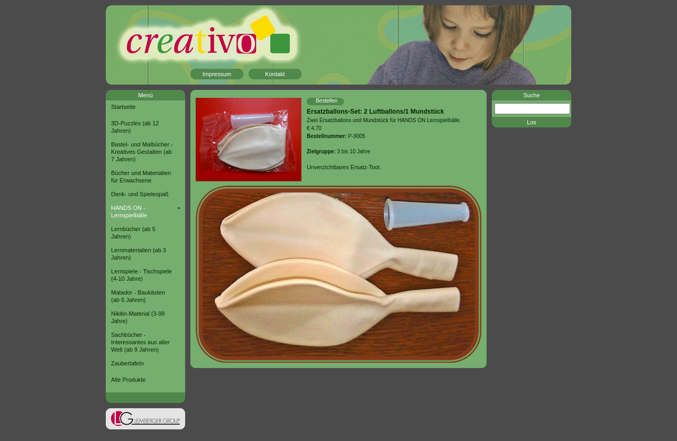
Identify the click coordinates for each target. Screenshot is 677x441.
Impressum (217, 74)
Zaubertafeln (127, 363)
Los (531, 122)
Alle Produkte (128, 379)
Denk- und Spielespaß (140, 194)
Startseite (123, 107)
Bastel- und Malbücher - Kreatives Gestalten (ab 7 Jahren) (142, 151)
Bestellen (326, 101)
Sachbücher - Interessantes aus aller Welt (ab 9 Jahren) (140, 342)
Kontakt (275, 74)
